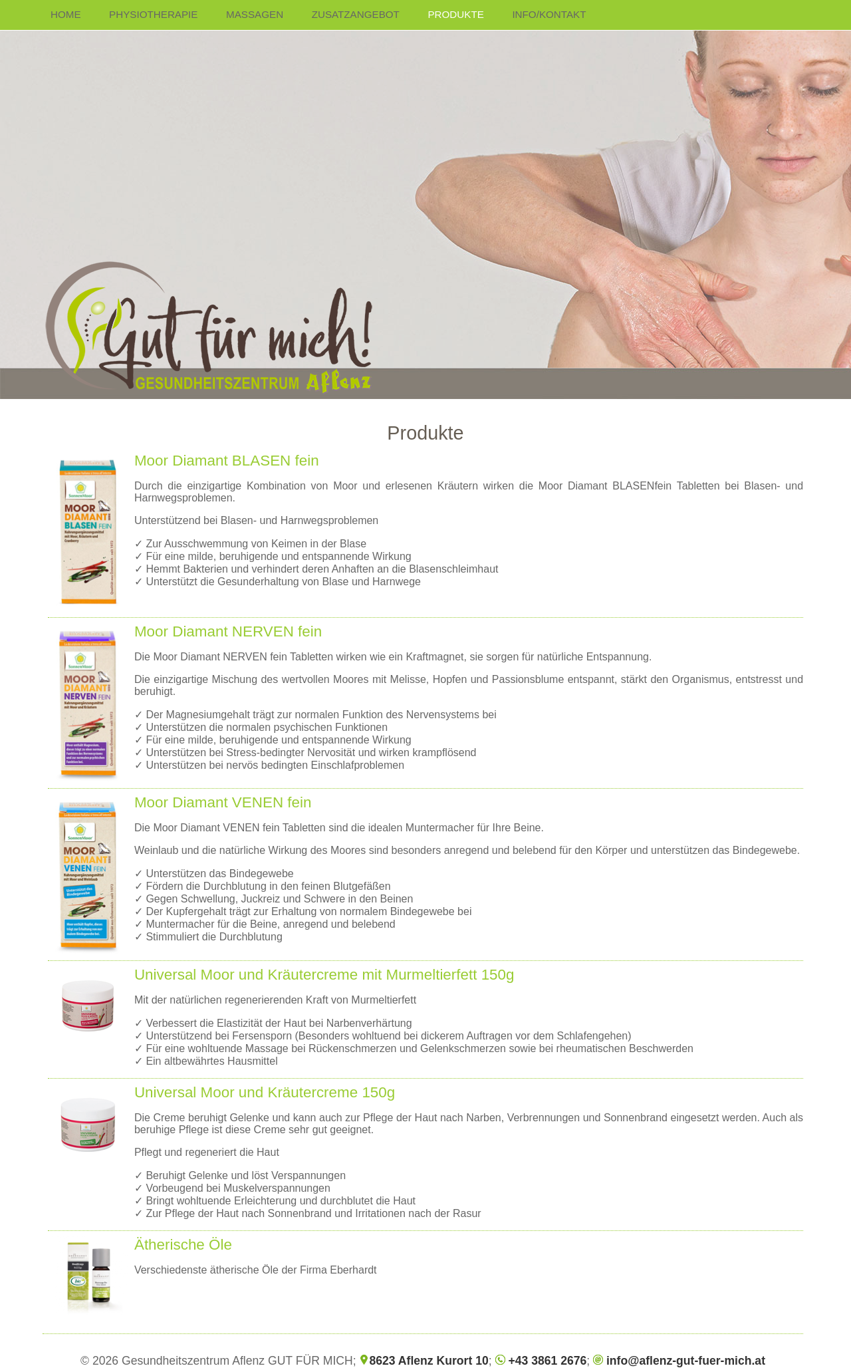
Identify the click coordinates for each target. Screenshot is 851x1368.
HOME (66, 14)
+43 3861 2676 (541, 1360)
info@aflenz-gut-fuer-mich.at (679, 1360)
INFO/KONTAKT (549, 14)
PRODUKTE (455, 14)
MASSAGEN (254, 14)
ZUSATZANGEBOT (356, 14)
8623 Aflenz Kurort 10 (423, 1360)
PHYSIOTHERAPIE (153, 14)
